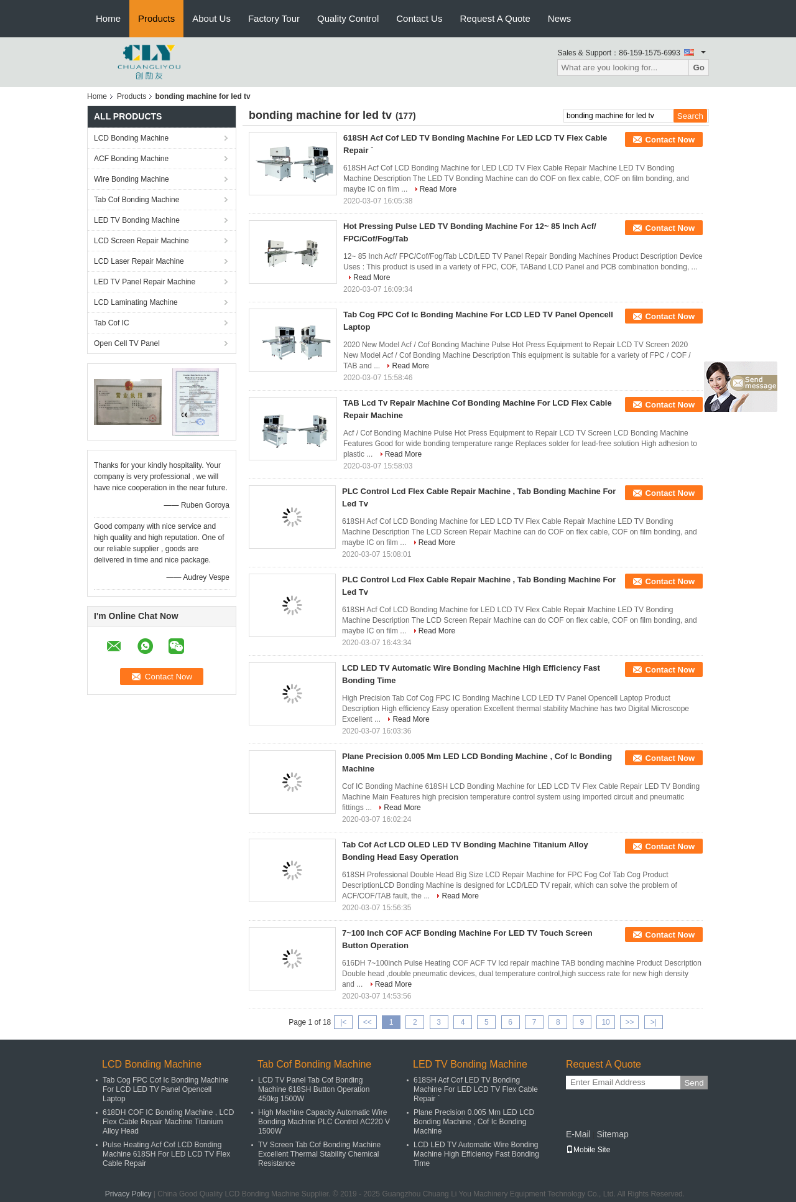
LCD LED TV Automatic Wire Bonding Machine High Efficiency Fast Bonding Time (476, 1154)
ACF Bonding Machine (131, 158)
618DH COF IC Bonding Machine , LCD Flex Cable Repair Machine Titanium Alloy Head (168, 1121)
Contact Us (419, 18)
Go (699, 67)
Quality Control (348, 18)
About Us (211, 18)
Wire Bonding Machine (131, 179)
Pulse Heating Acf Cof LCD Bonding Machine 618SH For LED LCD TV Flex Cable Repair (166, 1154)
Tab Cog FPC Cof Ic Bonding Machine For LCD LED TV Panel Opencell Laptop (166, 1089)
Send (693, 1083)
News (560, 18)
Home (108, 18)
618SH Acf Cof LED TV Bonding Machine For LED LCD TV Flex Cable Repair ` (476, 1089)
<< (367, 1022)
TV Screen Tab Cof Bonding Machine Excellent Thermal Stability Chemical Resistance (319, 1154)
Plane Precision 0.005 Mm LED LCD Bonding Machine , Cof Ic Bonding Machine (474, 1121)
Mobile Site (588, 1149)
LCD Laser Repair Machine (139, 261)
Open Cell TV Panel (127, 343)
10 (605, 1022)
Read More (438, 189)
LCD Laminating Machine (136, 302)
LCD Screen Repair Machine (141, 240)
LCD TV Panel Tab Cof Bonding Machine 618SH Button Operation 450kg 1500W (313, 1089)
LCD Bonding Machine (131, 138)
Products (156, 18)
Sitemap (612, 1134)
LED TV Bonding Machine (137, 220)
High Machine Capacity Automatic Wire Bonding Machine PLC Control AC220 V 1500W (324, 1121)
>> (629, 1022)
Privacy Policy (128, 1194)
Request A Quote (495, 18)
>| (653, 1022)
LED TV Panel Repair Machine (144, 281)
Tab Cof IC (111, 323)
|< (343, 1022)
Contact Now (670, 139)
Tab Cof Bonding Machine (136, 199)
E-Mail (578, 1134)
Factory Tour (274, 18)
